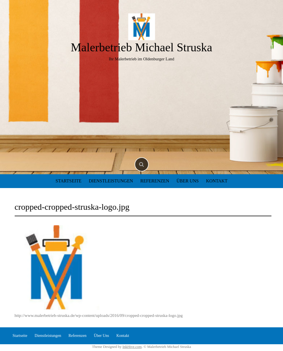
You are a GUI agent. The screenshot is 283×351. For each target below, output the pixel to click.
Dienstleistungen (111, 180)
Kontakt (216, 180)
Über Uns (187, 180)
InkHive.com (132, 347)
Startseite (69, 180)
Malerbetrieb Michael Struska (141, 47)
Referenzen (154, 180)
